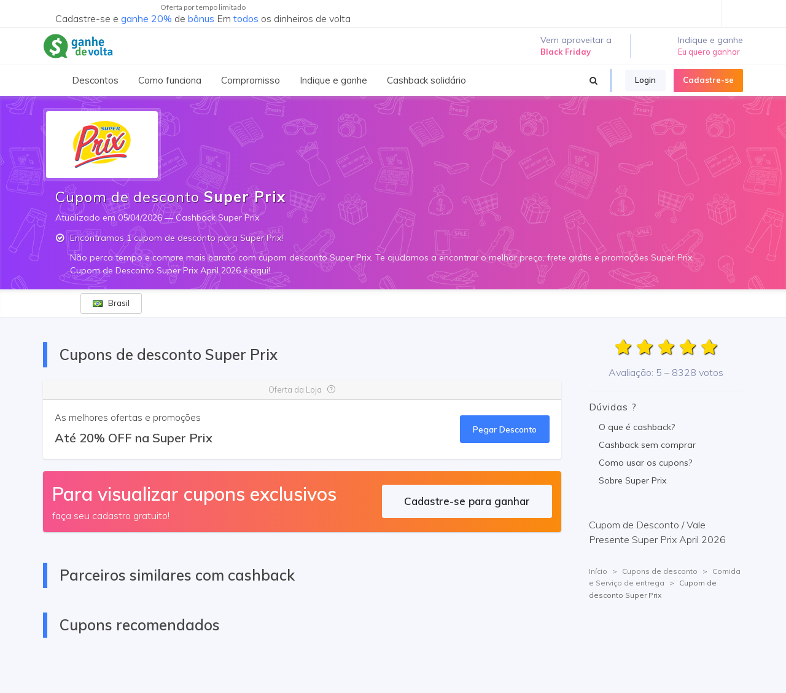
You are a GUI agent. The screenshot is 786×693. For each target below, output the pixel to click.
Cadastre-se (708, 80)
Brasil (111, 303)
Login (645, 80)
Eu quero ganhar (709, 52)
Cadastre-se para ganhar (467, 501)
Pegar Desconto (505, 429)
